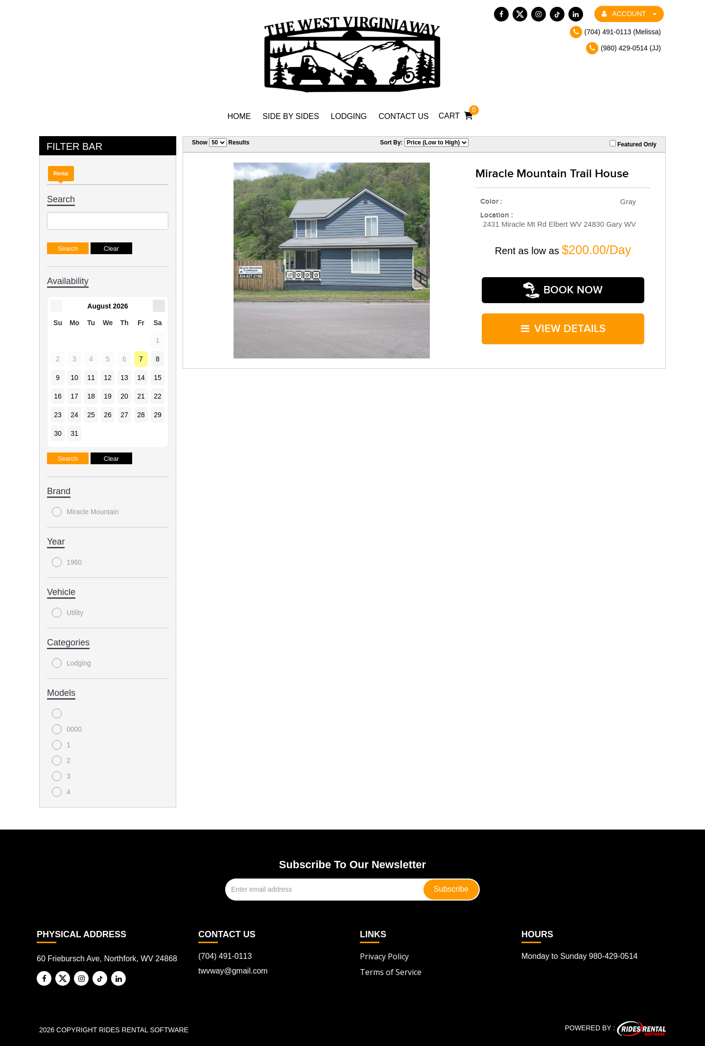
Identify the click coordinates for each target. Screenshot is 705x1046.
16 (58, 396)
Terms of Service (391, 972)
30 (58, 433)
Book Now (563, 287)
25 (91, 415)
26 (108, 415)
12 (108, 377)
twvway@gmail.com (233, 971)
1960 (67, 562)
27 (124, 415)
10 (74, 377)
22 (158, 396)
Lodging (349, 116)
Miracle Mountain (85, 512)
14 (141, 377)
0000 (67, 729)
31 (74, 433)
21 (141, 396)
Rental (61, 173)
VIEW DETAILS (563, 320)
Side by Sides (290, 116)
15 (158, 377)
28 (141, 415)
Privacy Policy (384, 956)
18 (91, 396)
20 (124, 396)
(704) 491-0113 (225, 956)
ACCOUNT (629, 14)
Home (239, 116)
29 (158, 415)
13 (124, 377)
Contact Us (403, 116)
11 (91, 377)
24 (74, 415)
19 (108, 396)
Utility (67, 613)
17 (74, 396)
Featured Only (633, 144)
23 (58, 415)
